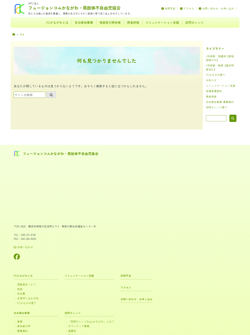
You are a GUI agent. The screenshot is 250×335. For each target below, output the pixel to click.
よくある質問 (117, 259)
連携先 (161, 206)
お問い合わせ (23, 246)
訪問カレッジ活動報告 (171, 214)
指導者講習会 (214, 91)
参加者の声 (116, 201)
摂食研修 (133, 22)
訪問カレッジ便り (216, 107)
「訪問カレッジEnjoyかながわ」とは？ (179, 197)
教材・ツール (165, 210)
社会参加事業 (84, 22)
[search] (51, 94)
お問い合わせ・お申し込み (218, 8)
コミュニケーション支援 (162, 22)
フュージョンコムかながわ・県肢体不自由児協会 (74, 8)
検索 (232, 118)
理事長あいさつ (118, 161)
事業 (112, 197)
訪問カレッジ (194, 22)
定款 (112, 165)
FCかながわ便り (215, 75)
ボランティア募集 (168, 201)
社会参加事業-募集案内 (220, 102)
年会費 (113, 170)
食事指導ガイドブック (122, 281)
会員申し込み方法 (120, 174)
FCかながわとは (57, 22)
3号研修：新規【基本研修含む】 (128, 236)
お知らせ (211, 80)
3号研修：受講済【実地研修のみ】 (129, 241)
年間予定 (170, 8)
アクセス (188, 8)
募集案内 (115, 206)
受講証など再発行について (125, 254)
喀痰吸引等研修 (110, 22)
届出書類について (120, 250)
